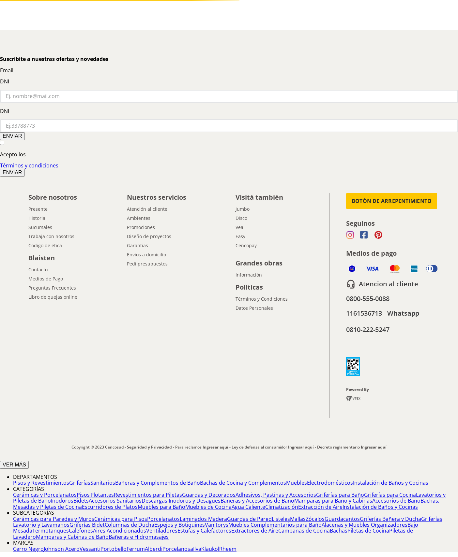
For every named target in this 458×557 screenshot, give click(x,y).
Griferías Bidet (87, 524)
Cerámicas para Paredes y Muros (53, 518)
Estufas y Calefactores (204, 530)
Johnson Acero (62, 548)
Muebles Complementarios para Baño (275, 524)
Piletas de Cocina (368, 530)
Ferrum (136, 548)
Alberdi (153, 548)
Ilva (197, 548)
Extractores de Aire (254, 530)
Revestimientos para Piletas (148, 494)
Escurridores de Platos (110, 506)
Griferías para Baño (340, 494)
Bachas (338, 530)
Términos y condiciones (29, 165)
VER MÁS (14, 464)
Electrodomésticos (330, 482)
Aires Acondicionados (119, 530)
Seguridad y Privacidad (149, 447)
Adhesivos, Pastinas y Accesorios (276, 494)
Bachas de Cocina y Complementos (243, 482)
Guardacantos (342, 518)
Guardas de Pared (249, 518)
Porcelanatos (163, 518)
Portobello (113, 548)
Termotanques (50, 530)
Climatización (281, 506)
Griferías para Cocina (390, 494)
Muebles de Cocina (208, 506)
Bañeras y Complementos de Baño (157, 482)
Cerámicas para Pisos (120, 518)
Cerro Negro (28, 548)
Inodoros (62, 500)
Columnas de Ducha (129, 524)
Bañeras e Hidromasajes (139, 536)
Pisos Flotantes (95, 494)
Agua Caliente (248, 506)
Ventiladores (161, 530)
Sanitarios (102, 482)
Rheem (228, 548)
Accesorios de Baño (396, 500)
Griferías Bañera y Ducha (390, 518)
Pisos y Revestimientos (41, 482)
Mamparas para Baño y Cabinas (333, 500)
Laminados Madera (203, 518)
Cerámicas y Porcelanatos (45, 494)
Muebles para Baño (161, 506)
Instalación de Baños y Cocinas (390, 482)
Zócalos (315, 518)
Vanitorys (216, 524)
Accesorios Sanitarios (115, 500)
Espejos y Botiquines (179, 524)
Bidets (81, 500)
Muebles (296, 482)
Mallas (298, 518)
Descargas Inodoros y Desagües (181, 500)
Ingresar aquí (215, 447)
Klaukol (210, 548)
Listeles (281, 518)
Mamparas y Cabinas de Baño (72, 536)
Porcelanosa (177, 548)
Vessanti (90, 548)
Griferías (79, 482)
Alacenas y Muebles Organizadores (364, 524)
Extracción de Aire (320, 506)
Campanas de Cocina (304, 530)
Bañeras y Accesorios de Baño (257, 500)
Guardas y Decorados (209, 494)
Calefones (81, 530)
